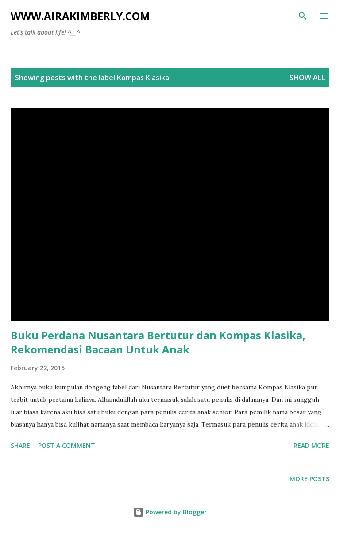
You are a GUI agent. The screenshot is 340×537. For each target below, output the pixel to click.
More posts (309, 478)
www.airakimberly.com (80, 15)
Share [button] (20, 445)
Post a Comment (66, 445)
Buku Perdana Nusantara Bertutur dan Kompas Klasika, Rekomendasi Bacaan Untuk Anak (158, 342)
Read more (311, 445)
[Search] (303, 16)
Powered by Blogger (170, 512)
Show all (307, 77)
